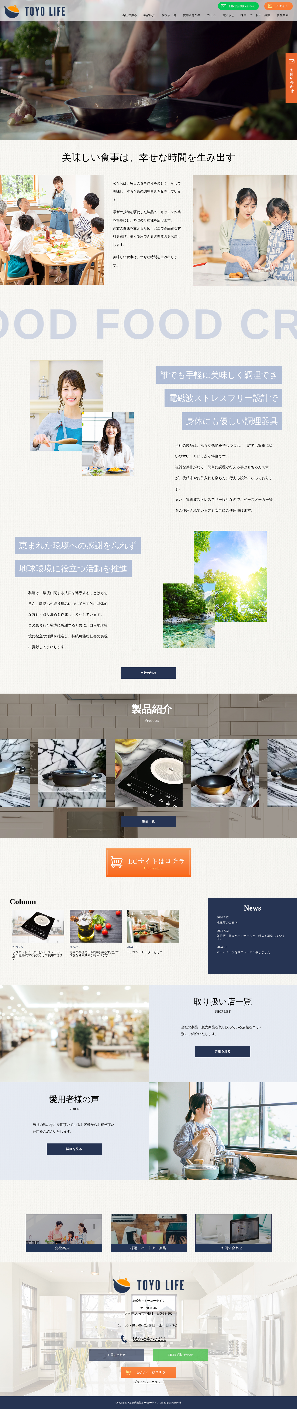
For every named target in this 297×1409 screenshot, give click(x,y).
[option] (148, 70)
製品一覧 (148, 821)
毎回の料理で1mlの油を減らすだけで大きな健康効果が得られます (94, 954)
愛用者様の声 (192, 15)
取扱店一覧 (169, 15)
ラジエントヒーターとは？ (145, 952)
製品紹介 (149, 15)
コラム (211, 15)
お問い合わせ (116, 1354)
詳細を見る (223, 1051)
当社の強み (129, 15)
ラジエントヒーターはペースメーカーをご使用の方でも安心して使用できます (37, 955)
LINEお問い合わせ (180, 1354)
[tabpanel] (148, 773)
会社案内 (283, 15)
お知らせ (228, 15)
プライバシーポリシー (148, 1382)
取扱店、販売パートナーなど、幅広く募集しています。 (251, 937)
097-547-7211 (149, 1338)
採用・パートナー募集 (255, 15)
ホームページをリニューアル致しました (243, 952)
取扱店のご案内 (227, 922)
